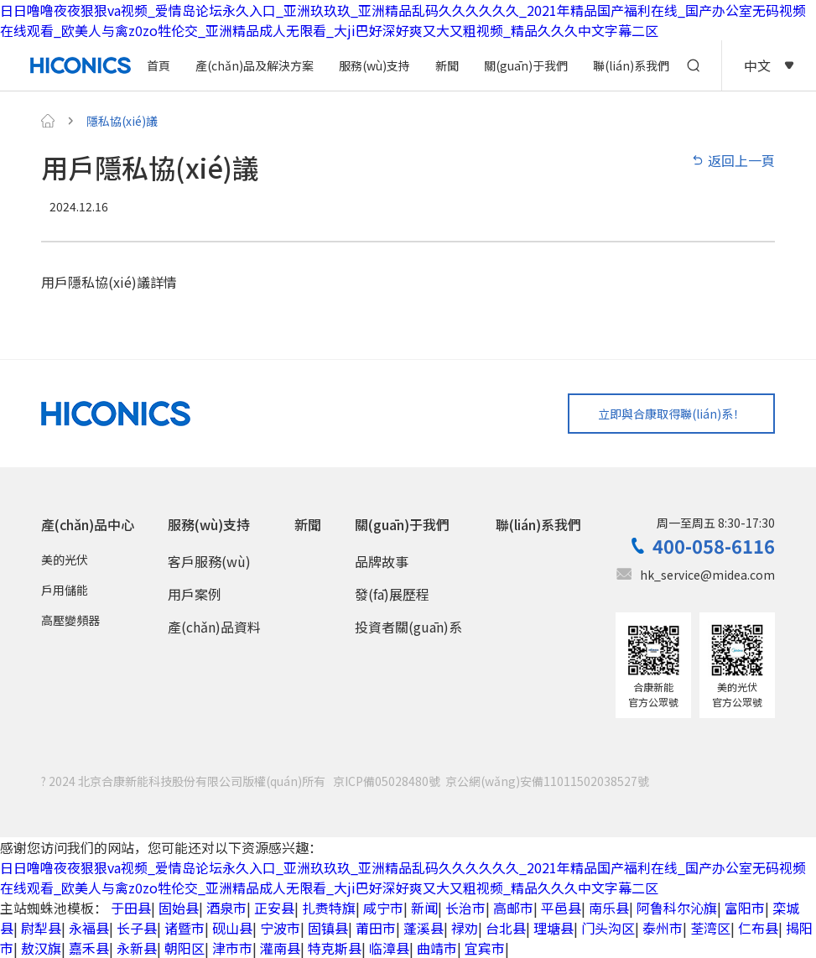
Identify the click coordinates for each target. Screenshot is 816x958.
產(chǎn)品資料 (214, 627)
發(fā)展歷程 (392, 595)
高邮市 (513, 908)
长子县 (137, 928)
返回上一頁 (733, 160)
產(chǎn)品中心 (87, 525)
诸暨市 (184, 928)
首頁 (158, 65)
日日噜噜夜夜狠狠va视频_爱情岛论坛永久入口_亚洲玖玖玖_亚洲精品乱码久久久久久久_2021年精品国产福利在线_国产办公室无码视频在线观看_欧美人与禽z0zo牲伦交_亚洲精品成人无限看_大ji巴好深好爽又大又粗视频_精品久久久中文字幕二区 (403, 20)
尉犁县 (41, 928)
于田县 (131, 908)
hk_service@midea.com (707, 575)
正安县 (274, 908)
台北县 (506, 928)
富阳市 (745, 908)
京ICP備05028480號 (386, 781)
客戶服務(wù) (209, 562)
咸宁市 (383, 908)
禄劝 (464, 928)
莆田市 (376, 928)
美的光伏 (64, 560)
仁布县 (758, 928)
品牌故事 (381, 562)
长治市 (465, 908)
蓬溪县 (423, 928)
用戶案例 (194, 595)
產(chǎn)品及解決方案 (254, 65)
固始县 (179, 908)
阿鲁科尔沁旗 (677, 908)
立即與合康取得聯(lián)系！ (670, 413)
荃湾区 (710, 928)
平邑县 (561, 908)
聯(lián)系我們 (631, 65)
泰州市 (662, 928)
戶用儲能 (64, 590)
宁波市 (280, 928)
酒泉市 (226, 908)
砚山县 (232, 928)
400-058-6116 (713, 546)
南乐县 (609, 908)
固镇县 (328, 928)
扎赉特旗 (329, 908)
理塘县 (553, 928)
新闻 (424, 908)
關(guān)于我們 (526, 65)
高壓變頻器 (70, 620)
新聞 (447, 65)
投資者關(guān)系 (408, 627)
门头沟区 (608, 928)
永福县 (89, 928)
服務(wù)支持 (374, 65)
